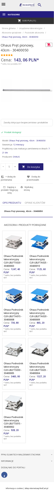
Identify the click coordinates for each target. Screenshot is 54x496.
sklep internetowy (32, 488)
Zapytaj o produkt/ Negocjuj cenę (9, 190)
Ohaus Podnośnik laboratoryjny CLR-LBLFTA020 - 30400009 (39, 314)
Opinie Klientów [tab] (35, 202)
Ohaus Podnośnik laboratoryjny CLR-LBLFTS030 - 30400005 (13, 368)
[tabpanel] (27, 211)
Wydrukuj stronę (26, 188)
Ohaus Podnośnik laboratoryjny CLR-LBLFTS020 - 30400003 (13, 260)
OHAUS (16, 156)
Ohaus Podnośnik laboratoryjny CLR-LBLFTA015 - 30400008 (13, 314)
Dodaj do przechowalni (33, 178)
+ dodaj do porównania (8, 178)
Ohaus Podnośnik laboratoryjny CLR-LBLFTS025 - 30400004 (39, 368)
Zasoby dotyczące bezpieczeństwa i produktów (26, 122)
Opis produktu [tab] (12, 202)
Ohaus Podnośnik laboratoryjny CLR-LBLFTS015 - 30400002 (13, 422)
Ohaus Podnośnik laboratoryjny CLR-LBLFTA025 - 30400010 (39, 260)
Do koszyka (31, 167)
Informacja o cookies (14, 488)
